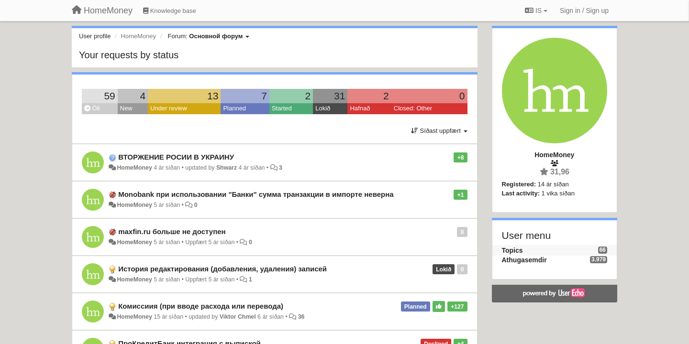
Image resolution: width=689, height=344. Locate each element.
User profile (95, 36)
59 (109, 95)
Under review (168, 108)
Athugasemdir (524, 260)
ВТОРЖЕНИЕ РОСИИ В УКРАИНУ (176, 157)
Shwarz (226, 167)
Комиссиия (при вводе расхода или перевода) (200, 306)
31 (339, 95)
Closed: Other (413, 108)
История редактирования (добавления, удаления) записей (222, 269)
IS (536, 10)
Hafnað (360, 108)
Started (282, 108)
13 (212, 95)
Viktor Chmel (238, 316)
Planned (234, 108)
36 (301, 316)
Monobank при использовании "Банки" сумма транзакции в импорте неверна (255, 194)
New (126, 108)
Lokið (322, 108)
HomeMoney (134, 167)
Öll (92, 108)
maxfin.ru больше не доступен (171, 231)
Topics (512, 250)
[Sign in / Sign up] (584, 10)
